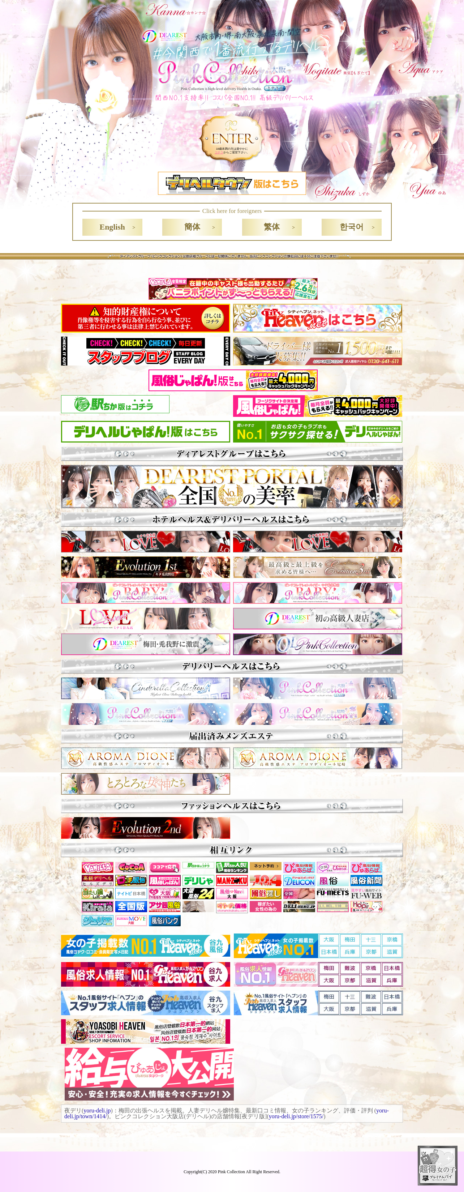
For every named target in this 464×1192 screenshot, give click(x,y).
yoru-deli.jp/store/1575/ (296, 1116)
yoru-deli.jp (97, 1110)
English (112, 227)
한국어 (352, 227)
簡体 (192, 227)
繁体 (272, 227)
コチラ (219, 152)
